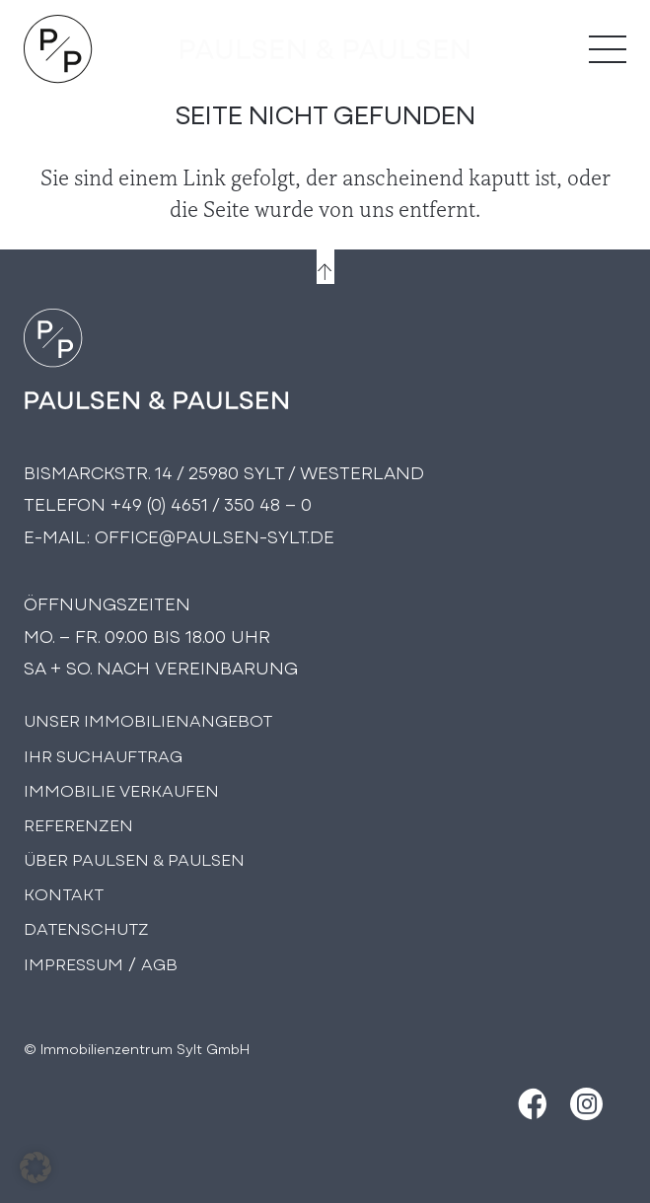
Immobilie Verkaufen (121, 789)
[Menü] (607, 49)
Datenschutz (86, 927)
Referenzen (78, 824)
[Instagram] (586, 1104)
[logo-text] (325, 49)
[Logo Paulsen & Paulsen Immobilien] (58, 49)
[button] (35, 1167)
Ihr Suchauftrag (103, 754)
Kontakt (64, 893)
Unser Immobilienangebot (148, 719)
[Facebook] (530, 1104)
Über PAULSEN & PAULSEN (134, 858)
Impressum (73, 963)
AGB (159, 963)
